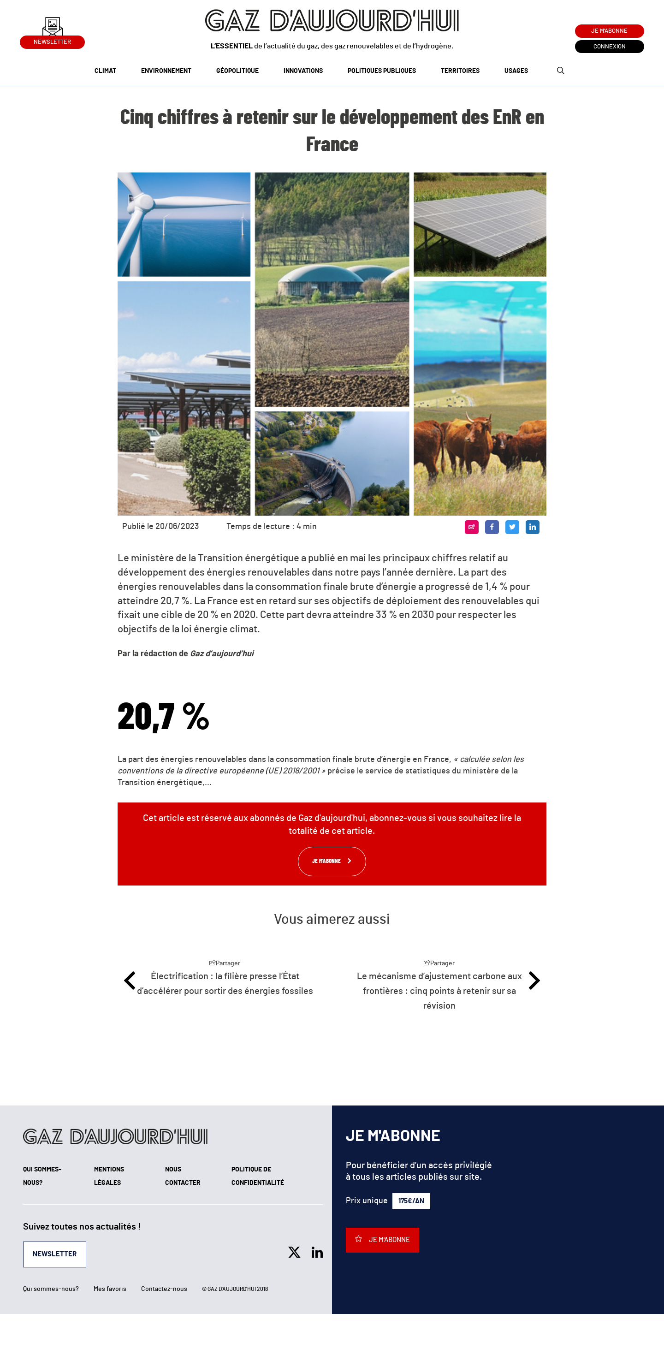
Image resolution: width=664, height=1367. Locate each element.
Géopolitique (237, 71)
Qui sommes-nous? (51, 1289)
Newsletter (52, 40)
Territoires (460, 71)
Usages (516, 71)
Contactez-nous (164, 1289)
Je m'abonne (609, 31)
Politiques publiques (382, 71)
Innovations (303, 71)
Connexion (609, 47)
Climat (105, 71)
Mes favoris (110, 1289)
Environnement (166, 71)
